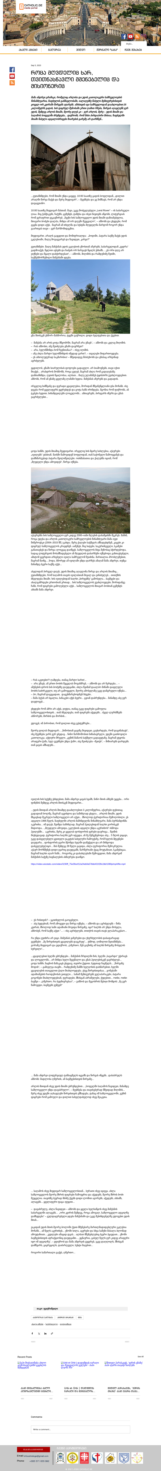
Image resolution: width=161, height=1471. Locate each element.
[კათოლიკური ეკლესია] (137, 36)
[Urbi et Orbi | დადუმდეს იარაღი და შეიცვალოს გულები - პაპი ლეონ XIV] (80, 1373)
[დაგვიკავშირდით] (33, 1449)
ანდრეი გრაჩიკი (65, 1317)
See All (141, 1357)
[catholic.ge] (124, 36)
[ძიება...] (133, 43)
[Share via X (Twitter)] (39, 1333)
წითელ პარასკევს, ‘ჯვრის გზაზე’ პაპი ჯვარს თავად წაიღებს (124, 1390)
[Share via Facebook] (32, 1333)
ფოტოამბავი (65, 1324)
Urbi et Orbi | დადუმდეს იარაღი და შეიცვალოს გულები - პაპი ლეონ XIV (79, 1390)
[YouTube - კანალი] (130, 36)
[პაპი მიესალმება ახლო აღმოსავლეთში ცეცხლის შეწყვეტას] (37, 1372)
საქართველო (52, 1324)
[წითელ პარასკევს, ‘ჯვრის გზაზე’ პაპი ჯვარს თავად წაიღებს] (124, 1372)
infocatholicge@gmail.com (36, 1456)
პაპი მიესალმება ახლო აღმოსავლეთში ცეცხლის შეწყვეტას (36, 1390)
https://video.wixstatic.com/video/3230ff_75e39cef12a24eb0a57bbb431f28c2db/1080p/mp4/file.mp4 (78, 864)
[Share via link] (52, 1333)
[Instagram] (143, 36)
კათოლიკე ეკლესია (43, 1317)
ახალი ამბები (37, 1324)
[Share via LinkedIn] (45, 1333)
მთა (80, 1317)
